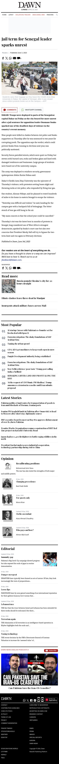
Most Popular (11, 325)
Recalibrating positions (28, 463)
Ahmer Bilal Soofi (22, 535)
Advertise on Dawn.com (38, 711)
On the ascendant (23, 514)
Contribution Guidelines (10, 708)
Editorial (8, 549)
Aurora (32, 740)
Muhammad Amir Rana (24, 468)
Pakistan (50, 15)
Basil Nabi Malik (22, 486)
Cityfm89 (4, 751)
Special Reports (36, 737)
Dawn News (34, 743)
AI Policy (4, 714)
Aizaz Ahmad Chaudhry (24, 518)
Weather (4, 734)
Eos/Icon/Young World (9, 748)
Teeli (3, 757)
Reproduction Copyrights (39, 708)
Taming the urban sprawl (19, 343)
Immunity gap (7, 557)
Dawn (32, 728)
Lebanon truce (7, 604)
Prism (32, 731)
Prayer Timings (6, 728)
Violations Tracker (22, 15)
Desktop (4, 737)
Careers (33, 717)
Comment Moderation (9, 723)
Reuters (5, 53)
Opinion (7, 458)
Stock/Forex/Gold (8, 731)
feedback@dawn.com (12, 259)
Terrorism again (8, 619)
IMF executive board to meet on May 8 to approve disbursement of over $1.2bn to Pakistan (29, 421)
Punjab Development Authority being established (29, 356)
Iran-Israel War (38, 15)
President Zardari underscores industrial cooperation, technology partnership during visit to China (25, 446)
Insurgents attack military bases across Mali (24, 305)
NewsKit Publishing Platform (38, 752)
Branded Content (36, 714)
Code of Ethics (6, 711)
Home (4, 15)
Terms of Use (6, 717)
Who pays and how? (25, 530)
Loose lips (5, 589)
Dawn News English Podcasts (15, 650)
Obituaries (34, 720)
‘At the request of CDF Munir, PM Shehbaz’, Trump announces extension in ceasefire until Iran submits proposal (30, 385)
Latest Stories (11, 398)
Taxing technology (9, 634)
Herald (3, 754)
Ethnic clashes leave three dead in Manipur (23, 298)
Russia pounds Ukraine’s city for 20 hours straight (34, 282)
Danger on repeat (9, 574)
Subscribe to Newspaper (39, 705)
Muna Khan (20, 502)
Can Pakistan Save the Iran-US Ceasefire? (30, 688)
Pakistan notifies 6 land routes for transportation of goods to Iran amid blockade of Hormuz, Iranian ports (28, 404)
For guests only (23, 498)
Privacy (4, 720)
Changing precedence (26, 481)
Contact (4, 705)
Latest (11, 15)
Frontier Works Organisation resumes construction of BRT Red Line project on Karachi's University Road (29, 429)
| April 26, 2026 (30, 9)
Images (32, 734)
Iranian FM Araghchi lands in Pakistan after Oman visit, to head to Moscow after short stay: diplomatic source (28, 412)
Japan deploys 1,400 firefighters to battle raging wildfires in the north (29, 437)
